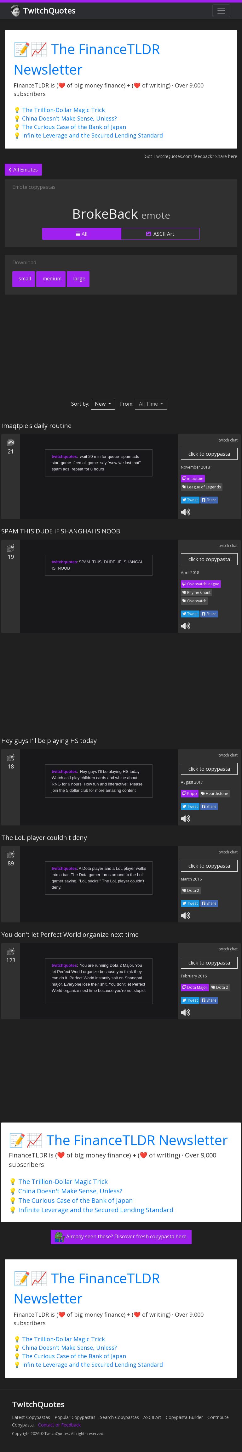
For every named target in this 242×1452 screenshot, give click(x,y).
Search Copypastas (119, 1417)
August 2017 (192, 782)
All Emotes (23, 169)
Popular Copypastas (75, 1417)
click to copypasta (209, 453)
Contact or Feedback (59, 1425)
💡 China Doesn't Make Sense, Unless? (65, 118)
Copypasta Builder (184, 1417)
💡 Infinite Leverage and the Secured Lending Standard (88, 135)
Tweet (190, 500)
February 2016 (194, 976)
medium (51, 278)
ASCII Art (160, 233)
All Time (149, 403)
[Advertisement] (121, 346)
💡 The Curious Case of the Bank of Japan (70, 127)
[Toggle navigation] (221, 10)
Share (209, 500)
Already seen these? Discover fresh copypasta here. (121, 1237)
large (78, 278)
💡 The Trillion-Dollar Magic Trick (59, 110)
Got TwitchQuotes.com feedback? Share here (191, 156)
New (101, 403)
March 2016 (191, 879)
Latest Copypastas (31, 1417)
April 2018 (190, 572)
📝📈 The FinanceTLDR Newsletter (118, 1140)
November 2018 (195, 467)
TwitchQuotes (43, 11)
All (81, 233)
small (24, 278)
